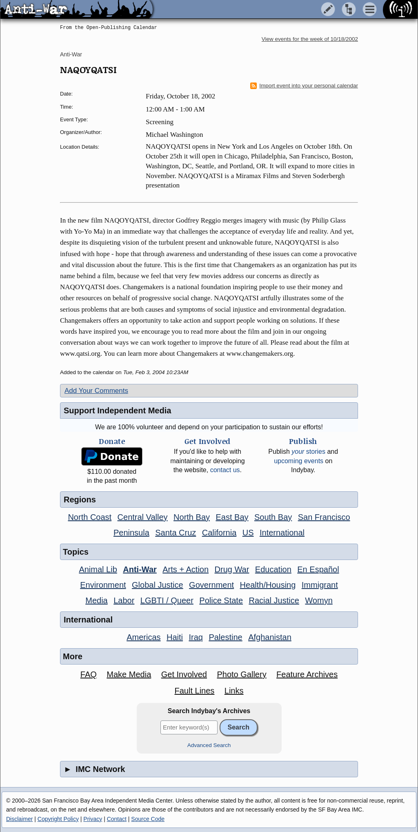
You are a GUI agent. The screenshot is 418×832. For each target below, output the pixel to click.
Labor (123, 600)
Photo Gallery (241, 674)
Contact (117, 819)
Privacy (92, 819)
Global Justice (157, 584)
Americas (143, 637)
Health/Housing (268, 584)
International (282, 532)
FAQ (88, 674)
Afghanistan (269, 637)
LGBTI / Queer (166, 600)
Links (234, 690)
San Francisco (324, 517)
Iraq (195, 637)
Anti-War (71, 54)
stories (308, 451)
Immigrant (320, 584)
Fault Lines (195, 690)
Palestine (225, 637)
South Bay (273, 517)
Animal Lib (98, 569)
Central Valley (143, 517)
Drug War (232, 569)
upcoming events (298, 460)
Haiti (175, 637)
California (219, 532)
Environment (103, 584)
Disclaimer (19, 819)
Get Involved (184, 674)
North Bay (191, 517)
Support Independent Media (117, 410)
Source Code (148, 819)
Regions (80, 499)
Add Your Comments (96, 391)
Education (273, 569)
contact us (225, 469)
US (248, 532)
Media (96, 600)
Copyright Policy (58, 819)
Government (211, 584)
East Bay (232, 517)
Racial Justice (274, 600)
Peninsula (131, 532)
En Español (318, 569)
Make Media (129, 674)
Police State (221, 600)
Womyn (318, 600)
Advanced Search (209, 745)
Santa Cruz (175, 532)
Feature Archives (307, 674)
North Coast (89, 517)
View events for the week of (310, 39)
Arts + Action (185, 569)
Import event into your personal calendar (304, 86)
